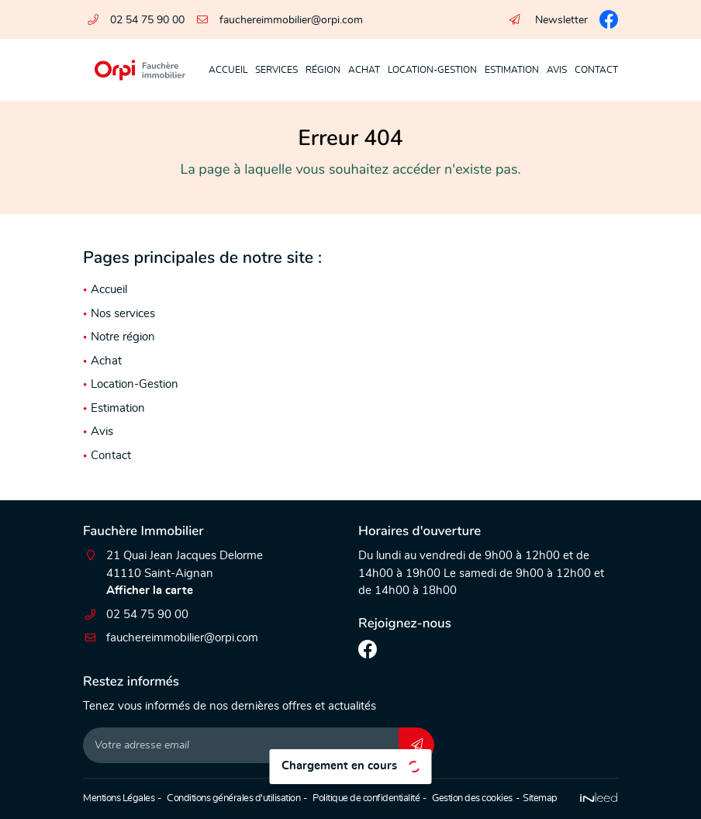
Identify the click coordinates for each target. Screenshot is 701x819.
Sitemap (540, 798)
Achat (364, 69)
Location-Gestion (432, 69)
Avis (557, 69)
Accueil (228, 69)
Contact (596, 69)
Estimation (512, 69)
